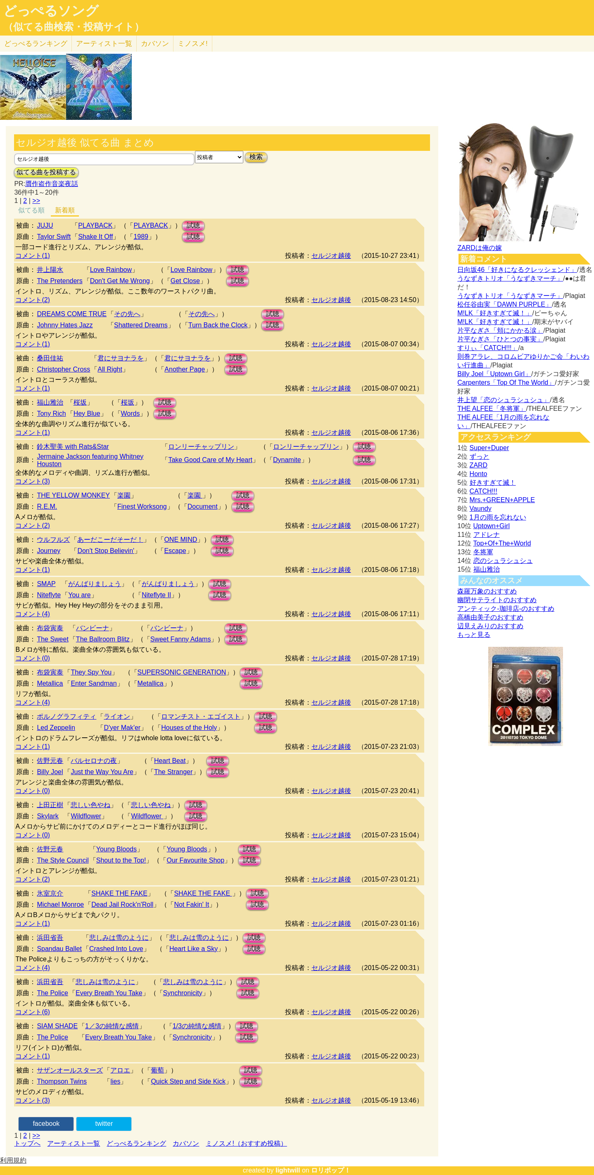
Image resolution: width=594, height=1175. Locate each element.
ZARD (479, 465)
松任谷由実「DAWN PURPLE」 (504, 304)
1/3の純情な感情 (197, 1026)
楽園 (124, 495)
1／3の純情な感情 (112, 1026)
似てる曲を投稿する (46, 172)
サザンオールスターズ (70, 1070)
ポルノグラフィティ (66, 716)
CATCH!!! (483, 491)
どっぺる (35, 44)
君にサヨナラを (120, 358)
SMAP (46, 583)
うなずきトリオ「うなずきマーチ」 (510, 278)
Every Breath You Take (109, 992)
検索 (256, 156)
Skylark (47, 816)
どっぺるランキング (136, 1143)
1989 (140, 236)
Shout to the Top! (121, 860)
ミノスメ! (193, 44)
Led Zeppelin (56, 727)
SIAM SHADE (57, 1026)
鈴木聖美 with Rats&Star (73, 446)
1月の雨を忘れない (498, 517)
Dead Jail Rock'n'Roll (122, 904)
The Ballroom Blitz (103, 639)
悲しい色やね (90, 804)
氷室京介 (50, 893)
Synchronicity (182, 992)
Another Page (184, 369)
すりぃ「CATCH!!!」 (487, 347)
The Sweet (52, 639)
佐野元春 (50, 760)
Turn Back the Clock (217, 325)
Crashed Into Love (116, 948)
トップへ (27, 1143)
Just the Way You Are (102, 771)
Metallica (50, 683)
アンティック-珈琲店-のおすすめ (505, 608)
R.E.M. (47, 506)
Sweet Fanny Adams (180, 639)
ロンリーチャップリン (201, 446)
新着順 (65, 210)
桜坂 (80, 402)
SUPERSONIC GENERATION (182, 672)
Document (203, 506)
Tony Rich (51, 413)
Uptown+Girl (491, 525)
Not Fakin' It (191, 904)
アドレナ (486, 534)
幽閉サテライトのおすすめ (497, 599)
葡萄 (157, 1070)
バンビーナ (92, 628)
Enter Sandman (93, 683)
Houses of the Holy (189, 727)
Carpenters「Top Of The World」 (506, 382)
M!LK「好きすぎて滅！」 (494, 313)
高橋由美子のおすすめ (490, 617)
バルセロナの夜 (94, 760)
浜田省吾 (50, 937)
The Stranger (173, 771)
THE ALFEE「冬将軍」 (491, 408)
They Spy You (91, 672)
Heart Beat (169, 760)
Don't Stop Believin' (105, 550)
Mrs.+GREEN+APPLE (502, 499)
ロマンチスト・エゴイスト (200, 716)
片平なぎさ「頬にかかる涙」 (500, 330)
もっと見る (473, 634)
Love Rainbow (111, 269)
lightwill (288, 1170)
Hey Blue (87, 413)
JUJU (45, 225)
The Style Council (62, 860)
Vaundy (481, 508)
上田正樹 (50, 804)
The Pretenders (59, 280)
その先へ (127, 313)
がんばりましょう (94, 583)
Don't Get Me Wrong (120, 280)
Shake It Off (95, 236)
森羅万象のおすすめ (487, 591)
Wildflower (86, 816)
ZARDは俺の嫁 (479, 247)
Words (130, 413)
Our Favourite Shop (195, 860)
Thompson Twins (62, 1081)
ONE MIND (180, 539)
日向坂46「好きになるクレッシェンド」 (517, 269)
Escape (175, 550)
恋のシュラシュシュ (503, 560)
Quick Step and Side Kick (188, 1081)
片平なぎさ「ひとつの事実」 (500, 339)
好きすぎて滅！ (493, 482)
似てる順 (31, 210)
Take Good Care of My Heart (210, 459)
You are (79, 594)
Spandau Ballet (59, 948)
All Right (109, 369)
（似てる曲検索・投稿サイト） (73, 26)
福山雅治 (50, 402)
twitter (104, 1123)
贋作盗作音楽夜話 (51, 183)
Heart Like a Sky (193, 948)
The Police (52, 992)
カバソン (155, 44)
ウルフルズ (53, 539)
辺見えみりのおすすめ (490, 625)
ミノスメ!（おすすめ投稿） (246, 1143)
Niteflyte (49, 594)
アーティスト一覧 (73, 1143)
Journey (48, 550)
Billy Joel (50, 771)
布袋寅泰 (50, 628)
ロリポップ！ (331, 1170)
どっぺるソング (51, 10)
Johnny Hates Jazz (65, 325)
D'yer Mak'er (122, 727)
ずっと (479, 456)
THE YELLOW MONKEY (73, 495)
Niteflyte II (156, 594)
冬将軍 (483, 551)
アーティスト (104, 44)
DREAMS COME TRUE (72, 313)
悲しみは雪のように (119, 937)
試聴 (193, 225)
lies (115, 1081)
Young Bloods (116, 849)
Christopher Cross (63, 369)
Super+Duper (489, 447)
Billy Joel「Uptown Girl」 (494, 373)
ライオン (117, 716)
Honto (478, 473)
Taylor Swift (54, 236)
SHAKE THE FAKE (119, 893)
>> (36, 200)
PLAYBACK (95, 225)
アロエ (120, 1070)
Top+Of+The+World (502, 543)
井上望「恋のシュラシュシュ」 (503, 399)
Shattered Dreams (141, 325)
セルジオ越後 (331, 255)
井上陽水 (50, 269)
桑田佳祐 (50, 358)
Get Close (185, 280)
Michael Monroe (60, 904)
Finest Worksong (142, 506)
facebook (46, 1123)
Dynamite (287, 459)
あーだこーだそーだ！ (110, 539)
